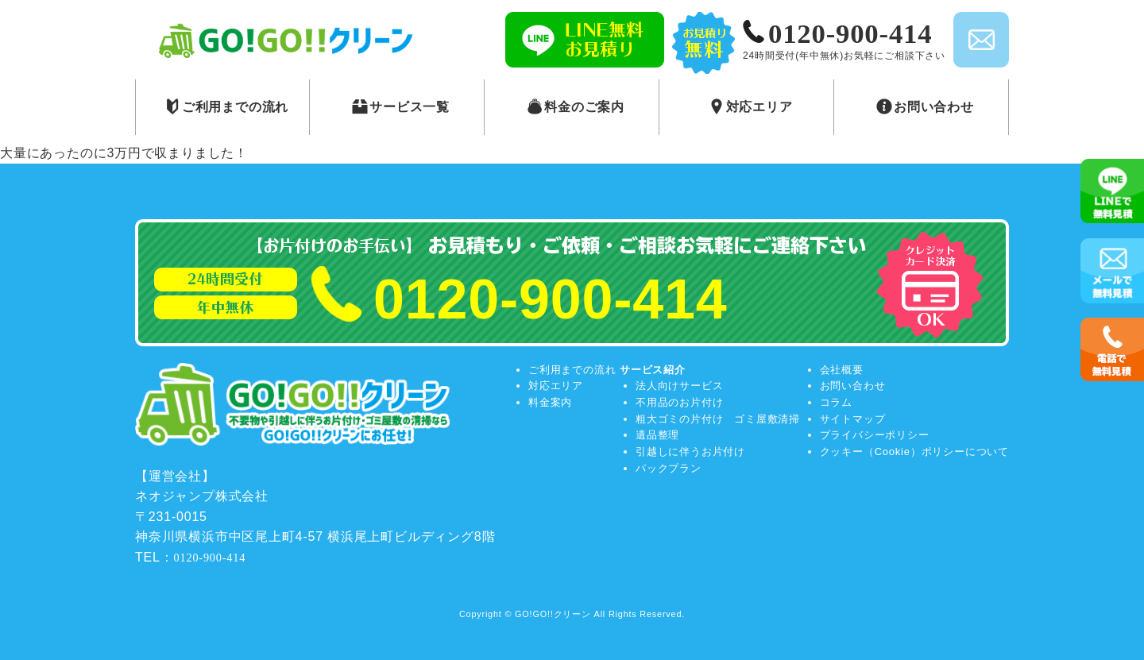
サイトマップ (853, 419)
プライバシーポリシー (875, 435)
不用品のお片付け (679, 402)
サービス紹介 (653, 370)
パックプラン (668, 468)
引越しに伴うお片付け (690, 451)
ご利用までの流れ (572, 370)
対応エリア (555, 386)
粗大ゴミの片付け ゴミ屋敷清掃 (718, 419)
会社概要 (842, 370)
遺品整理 (657, 435)
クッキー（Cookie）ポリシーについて (914, 451)
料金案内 (550, 402)
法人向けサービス (679, 386)
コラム (836, 402)
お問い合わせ (853, 386)
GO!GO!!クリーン (553, 614)
